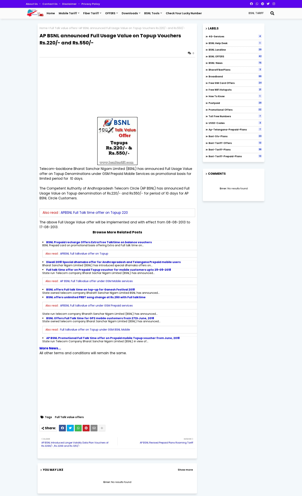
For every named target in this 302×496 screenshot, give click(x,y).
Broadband (235, 76)
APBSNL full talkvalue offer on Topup (84, 254)
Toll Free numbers (235, 116)
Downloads (130, 13)
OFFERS (110, 13)
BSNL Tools (151, 13)
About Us (32, 4)
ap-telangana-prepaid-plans (235, 129)
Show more (185, 470)
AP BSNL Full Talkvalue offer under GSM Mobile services (96, 281)
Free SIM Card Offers (235, 83)
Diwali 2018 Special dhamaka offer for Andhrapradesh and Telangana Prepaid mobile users (113, 262)
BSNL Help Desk (235, 43)
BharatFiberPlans (235, 69)
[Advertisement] (119, 87)
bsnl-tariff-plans (235, 149)
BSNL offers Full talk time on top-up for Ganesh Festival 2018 (90, 289)
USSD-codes (235, 123)
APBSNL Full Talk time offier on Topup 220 (94, 212)
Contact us (50, 4)
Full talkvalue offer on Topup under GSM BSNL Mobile (95, 330)
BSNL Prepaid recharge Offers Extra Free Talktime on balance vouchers (99, 242)
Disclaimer (69, 4)
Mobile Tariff (68, 13)
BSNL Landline (235, 49)
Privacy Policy (90, 4)
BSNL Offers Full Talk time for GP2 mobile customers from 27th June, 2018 (100, 318)
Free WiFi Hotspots (235, 89)
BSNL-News (235, 63)
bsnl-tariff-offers (235, 143)
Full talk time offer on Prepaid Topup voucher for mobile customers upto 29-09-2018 (108, 270)
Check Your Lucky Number (184, 13)
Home (51, 13)
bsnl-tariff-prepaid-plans (235, 156)
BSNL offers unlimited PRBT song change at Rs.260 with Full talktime (96, 297)
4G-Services (235, 36)
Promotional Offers (235, 109)
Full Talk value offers (63, 28)
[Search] (272, 13)
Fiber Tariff (91, 13)
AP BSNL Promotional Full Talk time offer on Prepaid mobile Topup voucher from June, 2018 (113, 338)
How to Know (235, 96)
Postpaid (235, 103)
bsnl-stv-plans (235, 136)
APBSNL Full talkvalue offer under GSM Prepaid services (96, 305)
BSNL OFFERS (235, 56)
